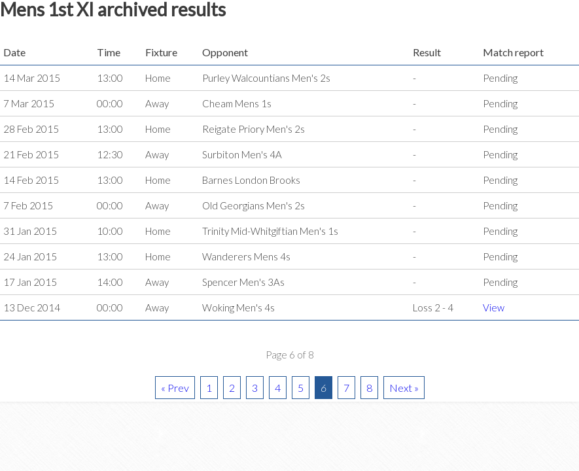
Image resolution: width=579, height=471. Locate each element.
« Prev (175, 387)
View (493, 307)
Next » (404, 387)
